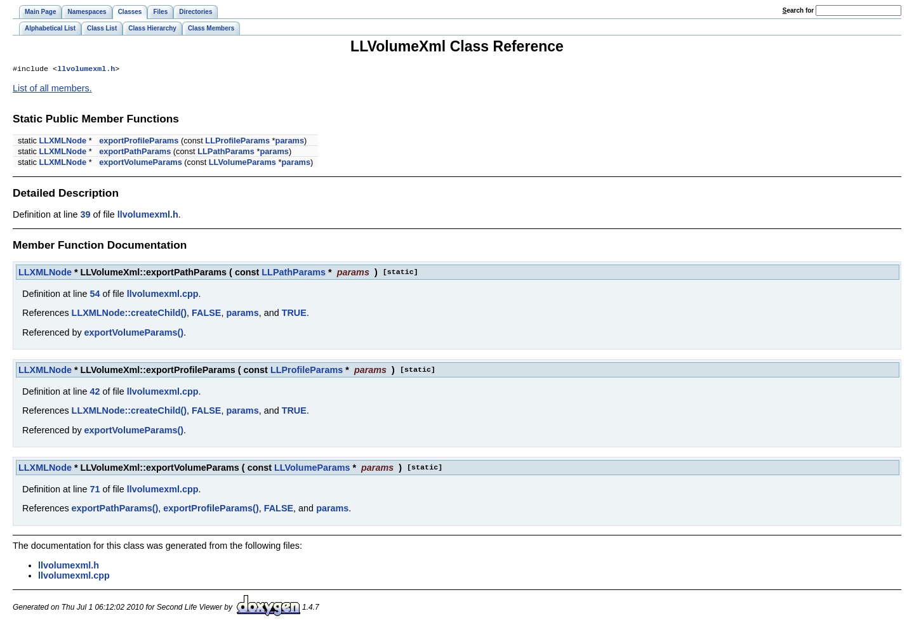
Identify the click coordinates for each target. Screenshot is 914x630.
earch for (798, 10)
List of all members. (52, 89)
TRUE (294, 314)
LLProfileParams (237, 142)
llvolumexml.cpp (163, 295)
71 (94, 490)
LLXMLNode (62, 142)
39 (85, 216)
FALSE (206, 314)
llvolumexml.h (86, 70)
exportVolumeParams (140, 163)
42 (94, 393)
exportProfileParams (138, 142)
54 (94, 295)
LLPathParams (226, 152)
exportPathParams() (115, 509)
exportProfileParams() (210, 509)
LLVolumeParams (242, 163)
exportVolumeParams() (133, 334)
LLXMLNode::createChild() (129, 314)
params (290, 142)
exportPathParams (135, 152)
